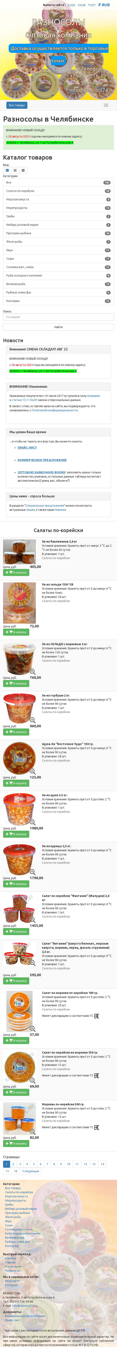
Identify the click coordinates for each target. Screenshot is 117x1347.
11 (77, 1164)
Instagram (11, 1285)
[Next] (31, 1171)
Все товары (17, 105)
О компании (13, 1266)
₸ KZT (92, 5)
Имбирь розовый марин (21, 1208)
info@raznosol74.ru (91, 90)
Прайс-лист (13, 1320)
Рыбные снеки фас (17, 1241)
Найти (58, 327)
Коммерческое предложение (25, 1316)
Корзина (10, 1258)
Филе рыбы (13, 1217)
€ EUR (81, 5)
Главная (10, 1262)
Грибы (9, 1204)
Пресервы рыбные (17, 1213)
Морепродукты (15, 1200)
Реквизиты (12, 1270)
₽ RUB (104, 4)
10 (68, 1164)
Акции (30, 509)
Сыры (9, 1225)
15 (7, 1171)
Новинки (60, 509)
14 (102, 1164)
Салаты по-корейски (19, 1192)
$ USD (71, 5)
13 (94, 1164)
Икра (8, 1221)
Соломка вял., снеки (18, 1229)
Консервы (12, 1246)
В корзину (16, 572)
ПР (19, 447)
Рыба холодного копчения (23, 1233)
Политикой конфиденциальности (55, 410)
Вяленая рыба (14, 1237)
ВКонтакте (12, 1281)
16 (15, 1171)
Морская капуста (16, 1196)
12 (85, 1164)
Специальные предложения (44, 505)
